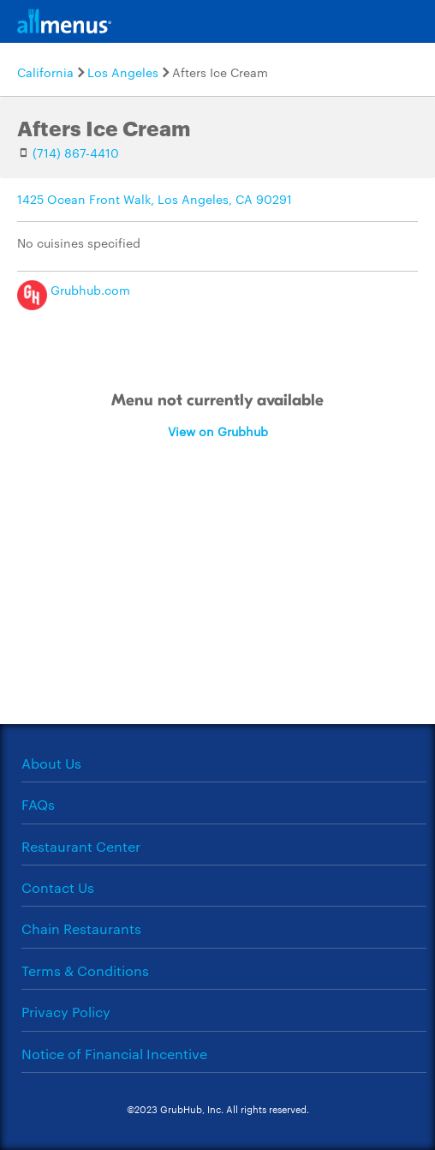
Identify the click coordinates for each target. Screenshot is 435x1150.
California (45, 72)
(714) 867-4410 (76, 152)
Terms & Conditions (85, 970)
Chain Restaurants (81, 928)
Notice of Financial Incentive (114, 1054)
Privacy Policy (65, 1012)
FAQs (38, 804)
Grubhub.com (73, 289)
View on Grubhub (218, 431)
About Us (51, 763)
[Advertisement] (217, 613)
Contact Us (57, 887)
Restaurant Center (80, 846)
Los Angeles (122, 72)
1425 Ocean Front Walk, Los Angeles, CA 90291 (154, 198)
